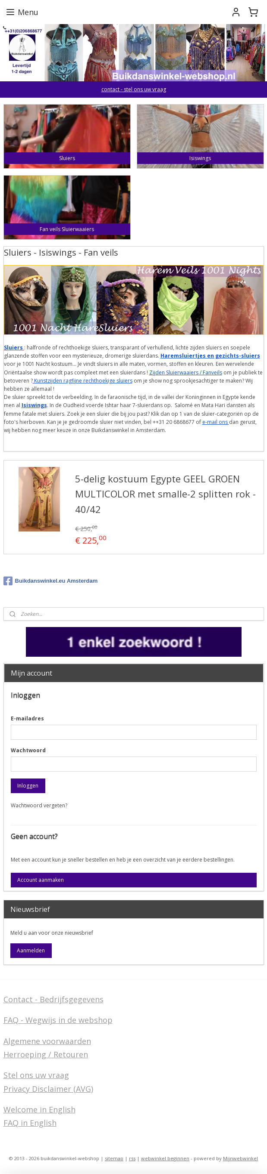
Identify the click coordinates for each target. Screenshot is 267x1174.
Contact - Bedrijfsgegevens (53, 999)
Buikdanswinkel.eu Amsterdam (50, 581)
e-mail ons (215, 422)
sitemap (114, 1158)
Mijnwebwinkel (240, 1158)
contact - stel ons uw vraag (133, 89)
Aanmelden (31, 950)
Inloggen (27, 785)
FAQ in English (30, 1123)
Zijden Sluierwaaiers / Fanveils (185, 372)
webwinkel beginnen (165, 1158)
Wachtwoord (28, 750)
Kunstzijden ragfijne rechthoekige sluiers (82, 380)
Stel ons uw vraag (36, 1075)
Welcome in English (39, 1109)
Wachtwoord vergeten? (39, 805)
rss (132, 1158)
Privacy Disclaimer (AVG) (48, 1089)
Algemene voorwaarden (47, 1041)
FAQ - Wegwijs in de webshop (58, 1020)
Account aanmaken (40, 880)
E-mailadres (27, 718)
